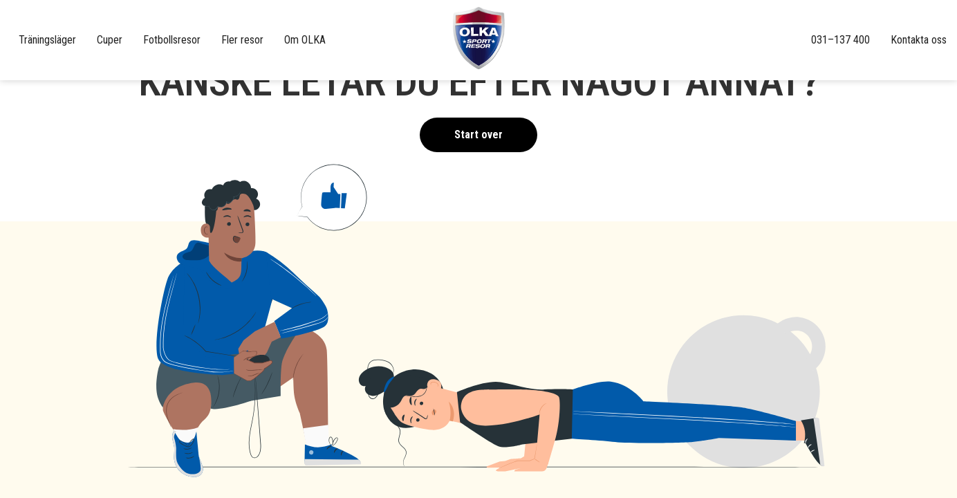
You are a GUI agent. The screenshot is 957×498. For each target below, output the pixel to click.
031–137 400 (840, 39)
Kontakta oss (919, 39)
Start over (478, 134)
